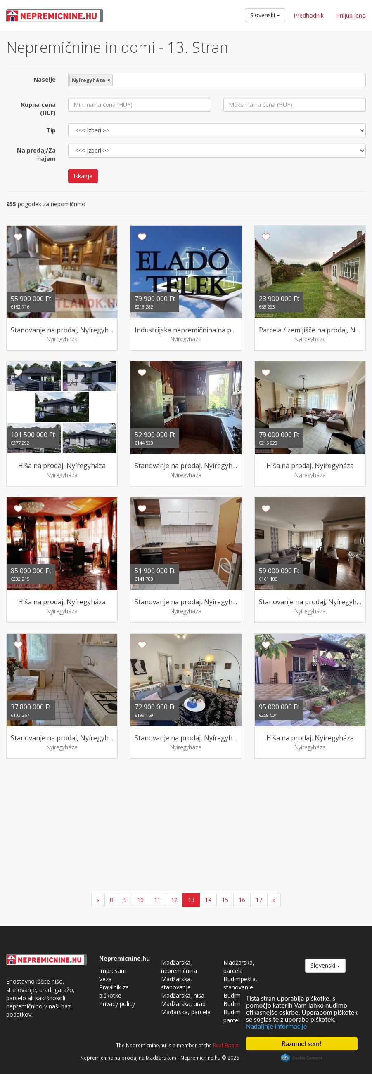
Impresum (112, 971)
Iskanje (82, 176)
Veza (105, 979)
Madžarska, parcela (238, 967)
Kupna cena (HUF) (38, 109)
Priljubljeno (351, 15)
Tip (51, 130)
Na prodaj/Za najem (36, 154)
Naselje (44, 79)
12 (174, 900)
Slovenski (265, 15)
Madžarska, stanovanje (176, 983)
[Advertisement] (186, 827)
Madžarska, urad (183, 1004)
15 (225, 900)
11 (157, 900)
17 (259, 900)
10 (140, 900)
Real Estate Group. (234, 1045)
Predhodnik (309, 15)
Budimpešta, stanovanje (240, 983)
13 (191, 900)
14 (208, 900)
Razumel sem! (302, 1043)
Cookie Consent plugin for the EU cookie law (301, 1057)
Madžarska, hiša (182, 995)
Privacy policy (117, 1004)
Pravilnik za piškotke (114, 991)
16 (242, 900)
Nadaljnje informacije (276, 1026)
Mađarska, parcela (186, 1012)
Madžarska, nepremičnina (179, 967)
